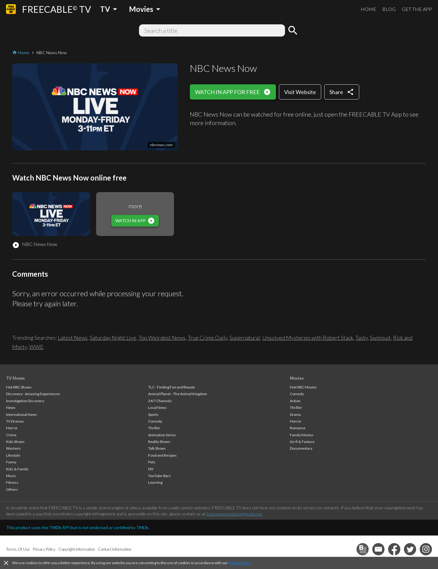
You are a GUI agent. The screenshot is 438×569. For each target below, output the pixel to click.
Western (13, 448)
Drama (295, 414)
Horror (12, 428)
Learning (155, 482)
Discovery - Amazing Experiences (33, 394)
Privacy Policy (239, 562)
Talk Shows (157, 448)
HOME (368, 9)
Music (11, 475)
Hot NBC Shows (19, 387)
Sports (153, 414)
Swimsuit (380, 337)
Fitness (12, 482)
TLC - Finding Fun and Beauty (171, 387)
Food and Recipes (162, 455)
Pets (151, 462)
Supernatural (245, 337)
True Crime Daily (208, 337)
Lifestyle (13, 455)
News (11, 407)
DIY (151, 469)
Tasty (361, 337)
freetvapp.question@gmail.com (234, 513)
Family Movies (302, 435)
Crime (11, 435)
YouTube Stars (159, 475)
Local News (157, 407)
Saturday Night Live (113, 337)
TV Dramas (15, 421)
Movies (297, 378)
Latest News (73, 337)
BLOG (389, 9)
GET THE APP (417, 9)
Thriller (154, 428)
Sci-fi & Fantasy (302, 441)
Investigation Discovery (25, 401)
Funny (11, 462)
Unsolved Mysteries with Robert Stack (307, 337)
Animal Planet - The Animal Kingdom (177, 394)
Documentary (301, 448)
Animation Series (162, 435)
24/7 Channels (160, 401)
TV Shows (15, 378)
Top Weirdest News (162, 337)
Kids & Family (17, 469)
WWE (36, 346)
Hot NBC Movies (303, 387)
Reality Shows (159, 441)
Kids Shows (15, 441)
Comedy (155, 421)
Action (295, 401)
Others (12, 489)
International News (21, 414)
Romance (297, 428)
